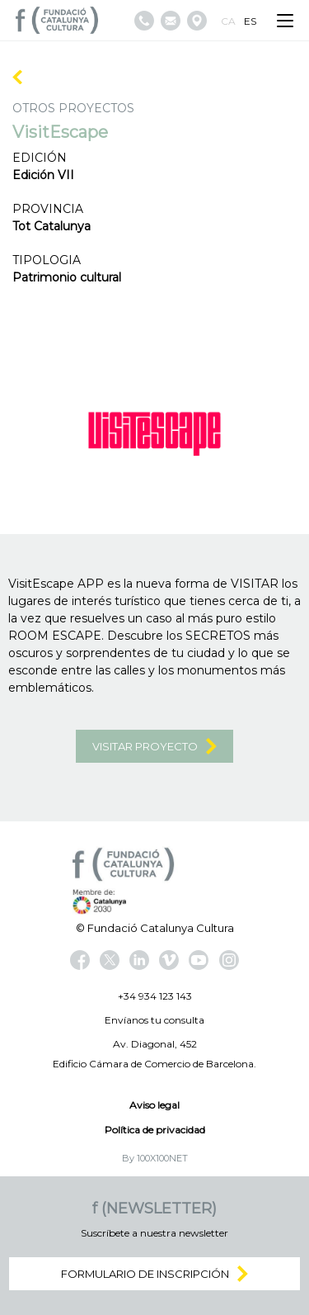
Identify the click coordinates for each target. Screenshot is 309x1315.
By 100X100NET (155, 1158)
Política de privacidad (155, 1129)
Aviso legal (154, 1105)
